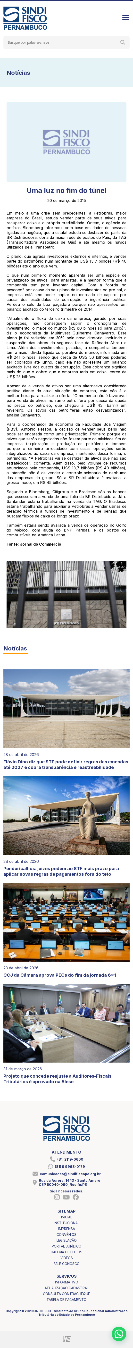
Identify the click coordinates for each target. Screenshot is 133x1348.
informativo (66, 1282)
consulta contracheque (66, 1294)
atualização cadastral (67, 1288)
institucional (66, 1223)
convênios (66, 1234)
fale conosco (67, 1264)
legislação (67, 1240)
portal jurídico (66, 1246)
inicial (66, 1217)
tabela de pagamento (66, 1300)
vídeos (66, 1258)
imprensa (66, 1229)
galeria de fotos (66, 1252)
